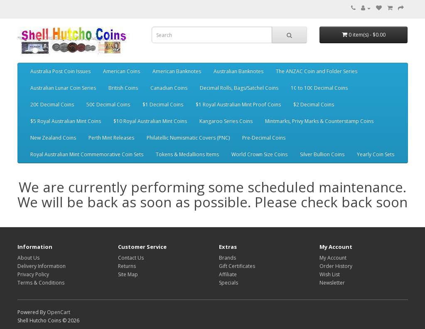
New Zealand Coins (53, 137)
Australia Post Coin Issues (60, 71)
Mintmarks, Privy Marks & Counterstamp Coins (319, 121)
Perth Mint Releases (111, 137)
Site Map (128, 274)
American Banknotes (176, 71)
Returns (127, 266)
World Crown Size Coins (259, 154)
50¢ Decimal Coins (108, 104)
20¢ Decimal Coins (52, 104)
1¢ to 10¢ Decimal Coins (319, 87)
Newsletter (332, 282)
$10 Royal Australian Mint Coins (150, 121)
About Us (28, 257)
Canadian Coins (168, 87)
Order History (335, 266)
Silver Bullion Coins (322, 154)
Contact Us (131, 257)
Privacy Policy (33, 274)
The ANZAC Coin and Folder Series (316, 71)
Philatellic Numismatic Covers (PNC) (188, 137)
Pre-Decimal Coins (263, 137)
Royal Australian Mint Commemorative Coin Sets (86, 154)
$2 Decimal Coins (313, 104)
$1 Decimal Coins (162, 104)
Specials (228, 282)
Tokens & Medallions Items (187, 154)
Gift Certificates (237, 266)
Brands (227, 257)
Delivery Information (41, 266)
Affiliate (228, 274)
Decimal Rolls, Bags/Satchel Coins (239, 87)
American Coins (121, 71)
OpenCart (58, 312)
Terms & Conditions (40, 282)
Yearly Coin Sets (375, 154)
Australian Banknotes (238, 71)
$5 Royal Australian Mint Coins (65, 121)
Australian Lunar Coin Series (63, 87)
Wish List (329, 274)
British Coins (123, 87)
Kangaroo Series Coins (226, 121)
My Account (332, 257)
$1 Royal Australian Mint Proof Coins (238, 104)
